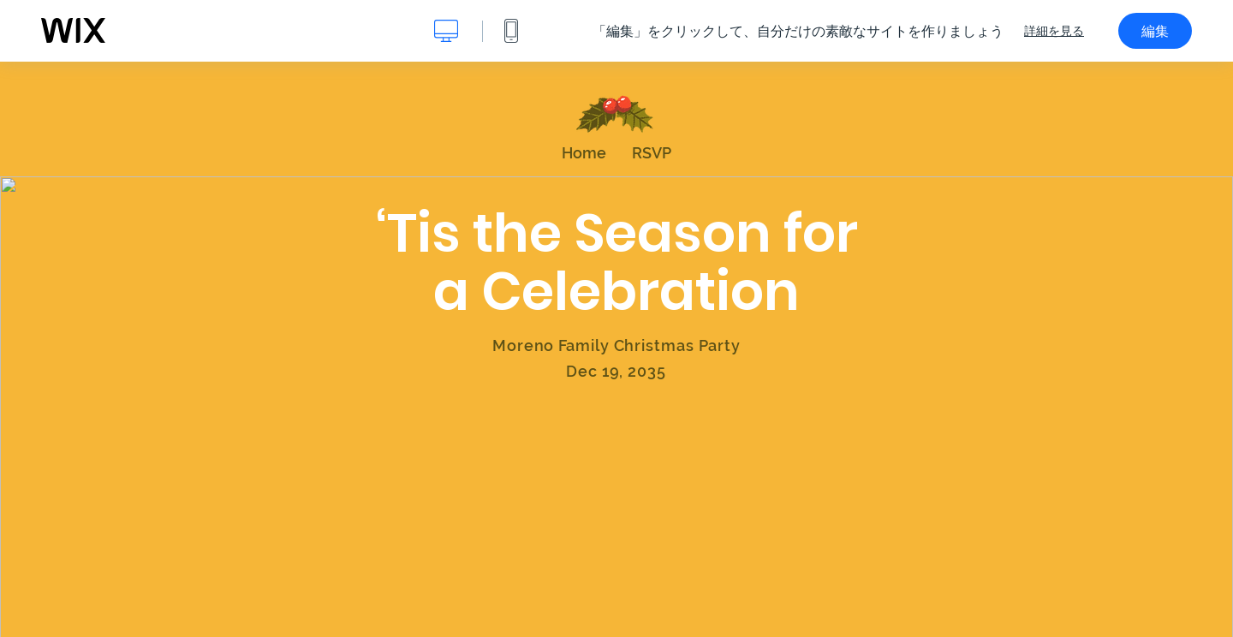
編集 (1155, 30)
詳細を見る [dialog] (1054, 31)
